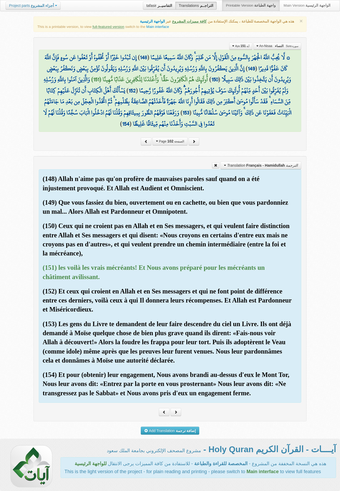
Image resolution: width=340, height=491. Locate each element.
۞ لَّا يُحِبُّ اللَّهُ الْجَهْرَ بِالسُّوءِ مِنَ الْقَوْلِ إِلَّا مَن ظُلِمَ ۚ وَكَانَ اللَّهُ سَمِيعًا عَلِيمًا (220, 57)
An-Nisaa (277, 46)
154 (125, 124)
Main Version (307, 5)
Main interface (157, 27)
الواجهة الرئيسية (152, 21)
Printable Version (251, 5)
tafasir (159, 5)
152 (132, 90)
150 (214, 79)
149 (251, 68)
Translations (196, 5)
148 (143, 57)
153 (185, 113)
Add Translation (170, 431)
